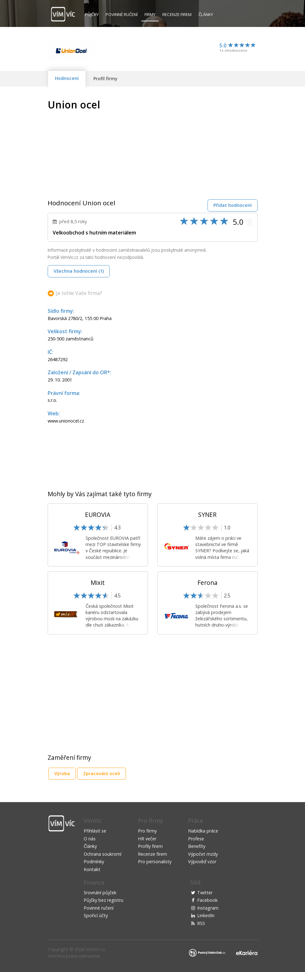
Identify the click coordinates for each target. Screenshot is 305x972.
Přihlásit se (95, 831)
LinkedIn (205, 915)
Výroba (62, 773)
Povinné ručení (122, 14)
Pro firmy (147, 831)
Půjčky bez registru (103, 900)
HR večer (147, 839)
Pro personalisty (154, 861)
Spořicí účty (96, 915)
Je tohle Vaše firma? (79, 293)
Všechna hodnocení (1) (79, 271)
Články (205, 14)
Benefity (196, 846)
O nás (90, 839)
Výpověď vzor (202, 861)
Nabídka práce (203, 831)
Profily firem (150, 846)
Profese (196, 839)
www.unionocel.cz (66, 421)
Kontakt (92, 869)
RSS (201, 923)
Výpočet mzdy (203, 854)
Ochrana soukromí (102, 854)
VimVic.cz (95, 949)
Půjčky (92, 14)
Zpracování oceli (101, 773)
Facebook (207, 900)
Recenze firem (177, 14)
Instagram (207, 908)
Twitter (205, 893)
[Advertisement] (205, 143)
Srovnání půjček (100, 893)
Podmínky (94, 861)
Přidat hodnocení (232, 205)
